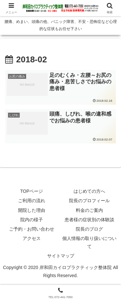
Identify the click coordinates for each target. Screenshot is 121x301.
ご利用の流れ (31, 200)
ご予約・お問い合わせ (31, 229)
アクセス (32, 238)
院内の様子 (31, 219)
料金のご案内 (89, 210)
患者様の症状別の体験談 (89, 219)
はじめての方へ (89, 191)
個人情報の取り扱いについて (89, 242)
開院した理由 (31, 210)
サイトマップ (60, 255)
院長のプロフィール (89, 200)
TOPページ (31, 191)
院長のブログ (89, 229)
